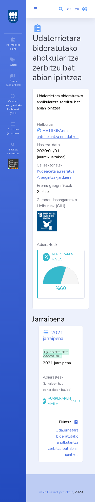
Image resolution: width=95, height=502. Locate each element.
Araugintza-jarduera (54, 177)
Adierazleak (47, 244)
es (69, 9)
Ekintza (65, 422)
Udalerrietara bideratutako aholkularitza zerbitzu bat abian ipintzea (63, 442)
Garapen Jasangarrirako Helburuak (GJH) (57, 203)
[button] (61, 9)
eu (77, 9)
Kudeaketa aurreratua (55, 171)
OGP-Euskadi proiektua (56, 492)
